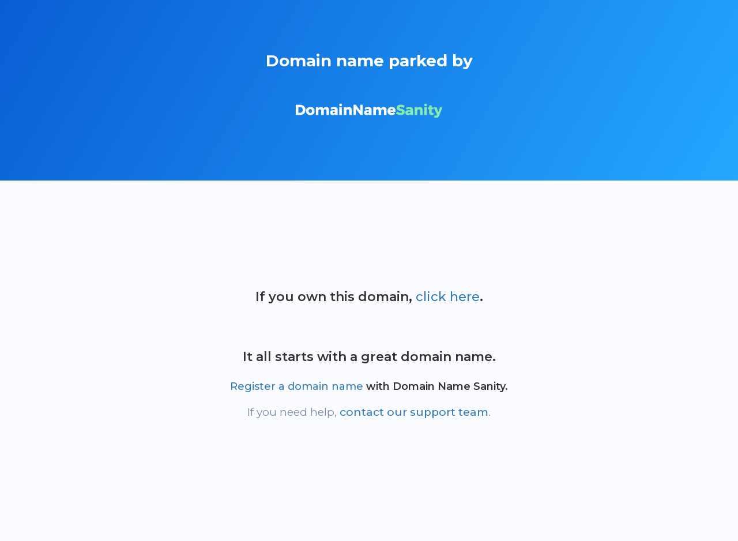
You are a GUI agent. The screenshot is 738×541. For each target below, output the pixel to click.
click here (448, 297)
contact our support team (414, 412)
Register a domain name (296, 386)
